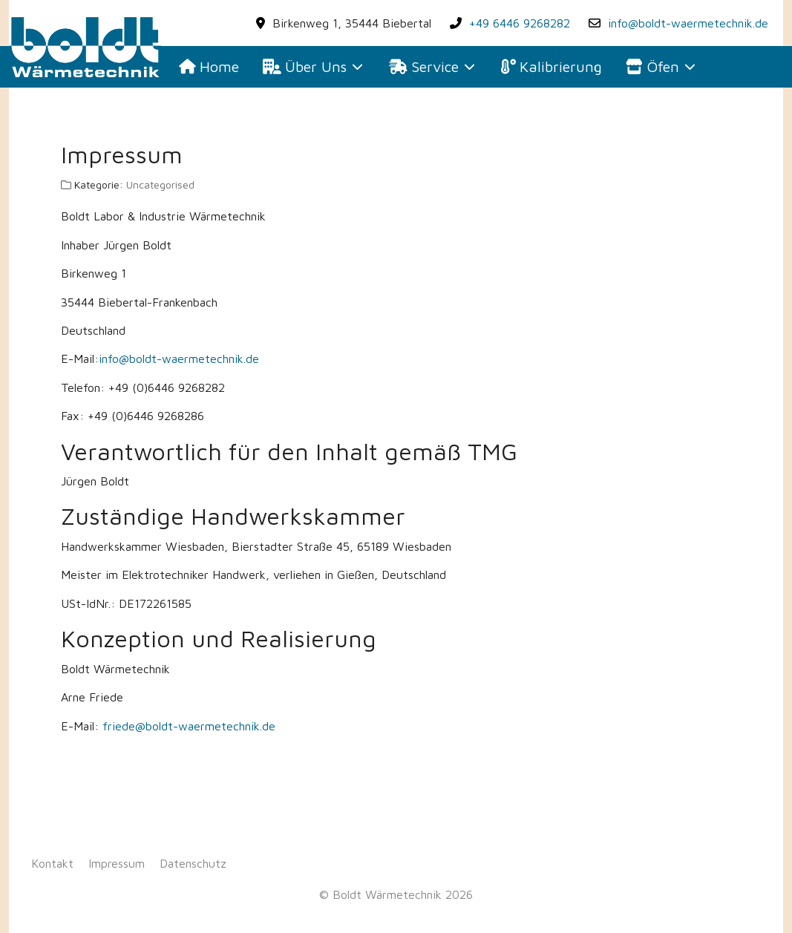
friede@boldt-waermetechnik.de (188, 726)
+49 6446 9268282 (519, 23)
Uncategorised (160, 184)
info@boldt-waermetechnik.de (688, 23)
